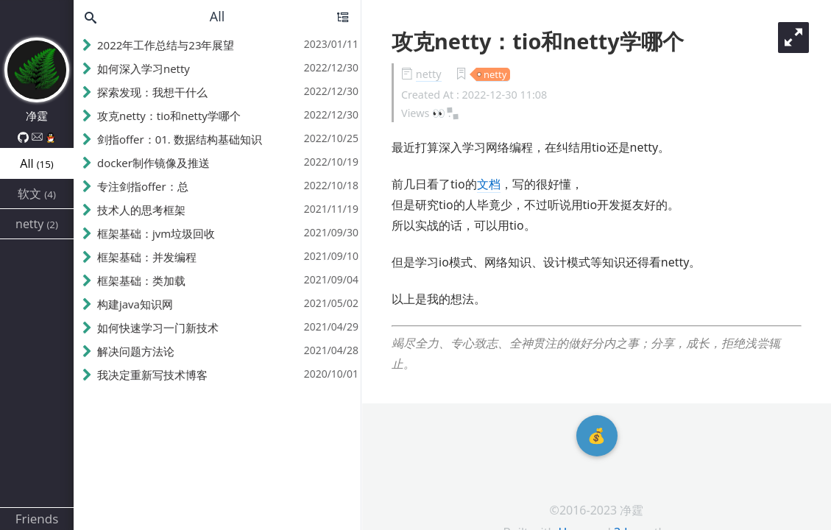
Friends (37, 518)
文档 (489, 184)
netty (429, 74)
